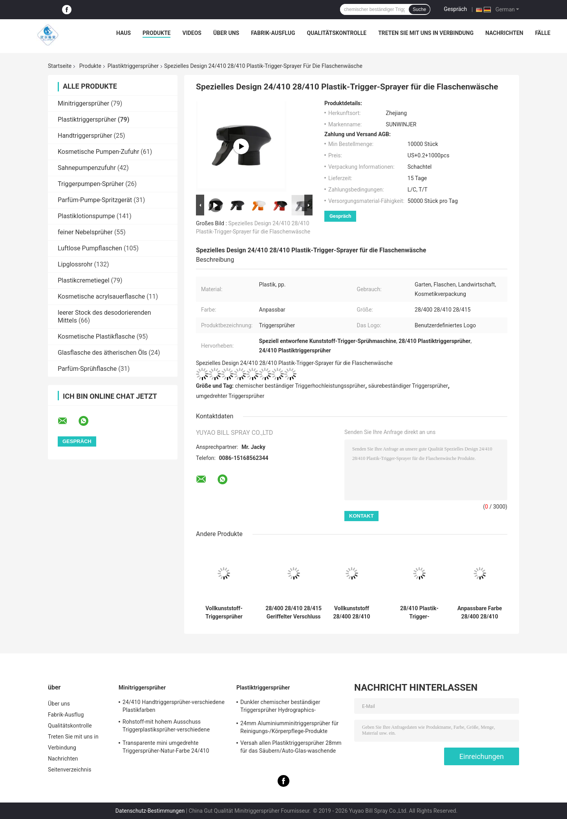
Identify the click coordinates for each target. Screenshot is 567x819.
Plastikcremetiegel (84, 280)
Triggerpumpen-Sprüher (91, 184)
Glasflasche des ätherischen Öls (102, 352)
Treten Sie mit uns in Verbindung (426, 33)
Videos (191, 33)
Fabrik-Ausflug (273, 33)
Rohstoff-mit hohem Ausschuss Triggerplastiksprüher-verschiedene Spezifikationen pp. (166, 727)
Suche (419, 9)
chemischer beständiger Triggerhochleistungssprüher (300, 386)
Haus (123, 33)
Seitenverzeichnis (69, 769)
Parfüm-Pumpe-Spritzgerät (95, 200)
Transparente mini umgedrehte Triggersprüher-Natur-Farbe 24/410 (166, 747)
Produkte (156, 33)
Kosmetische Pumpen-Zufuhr (98, 151)
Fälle (543, 33)
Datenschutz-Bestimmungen (150, 811)
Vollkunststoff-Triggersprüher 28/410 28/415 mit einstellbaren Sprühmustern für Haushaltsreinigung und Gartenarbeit (224, 612)
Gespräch (455, 9)
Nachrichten (504, 33)
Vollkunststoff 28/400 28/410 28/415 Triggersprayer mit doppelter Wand (352, 612)
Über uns (226, 33)
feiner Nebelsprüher (85, 232)
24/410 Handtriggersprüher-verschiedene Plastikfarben (174, 706)
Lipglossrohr (75, 264)
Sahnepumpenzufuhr (87, 167)
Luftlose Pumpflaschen (90, 248)
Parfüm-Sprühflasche (87, 368)
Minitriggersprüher (83, 103)
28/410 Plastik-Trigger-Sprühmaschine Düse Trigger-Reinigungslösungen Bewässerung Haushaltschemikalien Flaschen (419, 612)
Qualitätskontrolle (336, 33)
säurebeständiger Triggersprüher (408, 386)
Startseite (59, 66)
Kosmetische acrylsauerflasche (101, 296)
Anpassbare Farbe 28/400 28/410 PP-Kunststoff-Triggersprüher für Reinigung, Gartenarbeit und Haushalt (480, 612)
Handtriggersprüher (85, 135)
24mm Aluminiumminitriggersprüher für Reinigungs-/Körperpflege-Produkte (289, 727)
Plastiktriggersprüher (133, 66)
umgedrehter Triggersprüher (230, 396)
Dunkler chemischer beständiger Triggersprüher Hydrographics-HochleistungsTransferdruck (280, 707)
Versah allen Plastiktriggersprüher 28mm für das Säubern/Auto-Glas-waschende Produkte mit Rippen (291, 748)
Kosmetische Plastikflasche (96, 336)
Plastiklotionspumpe (86, 216)
